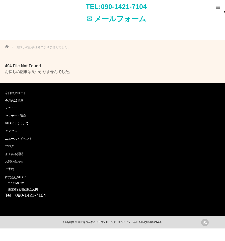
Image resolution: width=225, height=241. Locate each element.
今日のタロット (15, 93)
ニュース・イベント (18, 138)
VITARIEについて (17, 123)
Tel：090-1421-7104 (25, 195)
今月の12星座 (14, 100)
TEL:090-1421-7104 (116, 7)
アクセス (11, 131)
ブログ (9, 146)
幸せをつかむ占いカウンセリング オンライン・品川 (108, 222)
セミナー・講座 (15, 116)
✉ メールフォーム (116, 19)
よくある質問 (14, 154)
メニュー (11, 108)
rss (205, 222)
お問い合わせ (14, 161)
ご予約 (9, 169)
